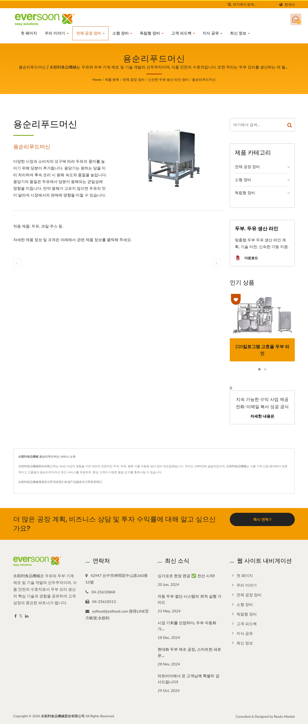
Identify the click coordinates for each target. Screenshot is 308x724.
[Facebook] (15, 616)
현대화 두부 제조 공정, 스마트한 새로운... (189, 652)
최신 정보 (240, 33)
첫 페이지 (29, 33)
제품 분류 (112, 79)
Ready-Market (284, 716)
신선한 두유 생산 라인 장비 (168, 79)
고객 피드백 (183, 33)
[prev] (17, 263)
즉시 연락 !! (262, 519)
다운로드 (246, 258)
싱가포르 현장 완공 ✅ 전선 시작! (186, 576)
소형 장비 (122, 33)
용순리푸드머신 (204, 79)
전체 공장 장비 (90, 33)
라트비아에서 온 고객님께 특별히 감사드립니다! (188, 679)
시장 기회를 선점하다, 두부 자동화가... (187, 626)
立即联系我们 (93, 482)
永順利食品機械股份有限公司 (63, 716)
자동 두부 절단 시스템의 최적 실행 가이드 (189, 599)
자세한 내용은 (262, 416)
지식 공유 (212, 33)
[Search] (254, 4)
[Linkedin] (26, 616)
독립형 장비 (151, 33)
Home (96, 79)
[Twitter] (21, 616)
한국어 (290, 5)
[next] (217, 263)
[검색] (229, 4)
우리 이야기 (56, 33)
